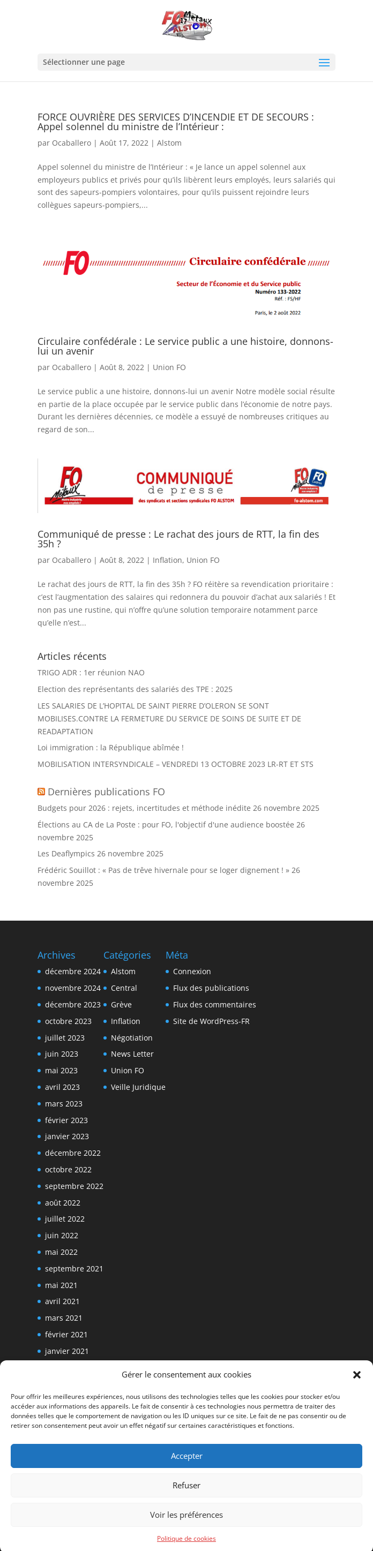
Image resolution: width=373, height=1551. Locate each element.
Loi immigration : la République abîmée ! (111, 747)
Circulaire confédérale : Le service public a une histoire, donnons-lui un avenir (185, 346)
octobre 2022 (68, 1169)
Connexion (192, 971)
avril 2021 (62, 1301)
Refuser (186, 1499)
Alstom (169, 143)
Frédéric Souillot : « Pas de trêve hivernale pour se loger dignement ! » (163, 870)
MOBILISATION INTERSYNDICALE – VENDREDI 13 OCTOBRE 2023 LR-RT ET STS (176, 764)
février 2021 (66, 1334)
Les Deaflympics (66, 853)
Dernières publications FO (106, 791)
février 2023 (66, 1120)
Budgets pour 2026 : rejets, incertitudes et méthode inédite (144, 808)
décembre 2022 (73, 1153)
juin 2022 (61, 1235)
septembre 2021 (74, 1268)
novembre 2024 (73, 988)
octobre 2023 (68, 1021)
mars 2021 (64, 1318)
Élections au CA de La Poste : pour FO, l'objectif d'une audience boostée (166, 824)
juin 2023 (61, 1054)
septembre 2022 (74, 1186)
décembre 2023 (73, 1004)
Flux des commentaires (214, 1004)
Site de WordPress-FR (211, 1021)
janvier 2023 (67, 1136)
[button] (357, 1388)
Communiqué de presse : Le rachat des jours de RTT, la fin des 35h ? (178, 539)
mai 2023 (61, 1070)
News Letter (132, 1054)
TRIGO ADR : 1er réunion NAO (91, 672)
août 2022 (62, 1203)
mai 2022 (61, 1252)
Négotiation (132, 1038)
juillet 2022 (65, 1219)
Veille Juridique (138, 1087)
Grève (121, 1004)
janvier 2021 (67, 1351)
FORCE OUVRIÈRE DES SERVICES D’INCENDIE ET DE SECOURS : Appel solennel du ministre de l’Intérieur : (176, 121)
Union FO (169, 367)
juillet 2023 (65, 1038)
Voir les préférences (186, 1528)
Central (124, 988)
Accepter (187, 1469)
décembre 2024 (73, 971)
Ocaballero (71, 143)
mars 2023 (64, 1103)
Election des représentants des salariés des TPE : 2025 (135, 689)
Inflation (167, 560)
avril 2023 (62, 1087)
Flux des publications (211, 988)
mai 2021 (61, 1285)
